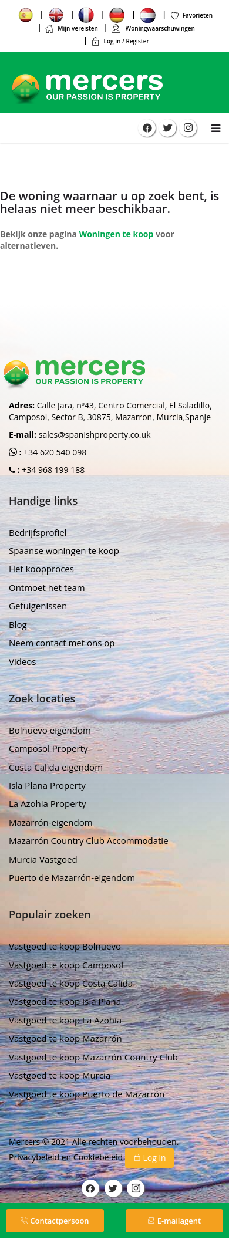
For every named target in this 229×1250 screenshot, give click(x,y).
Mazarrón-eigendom (51, 822)
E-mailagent (174, 1220)
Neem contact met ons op (61, 642)
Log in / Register (119, 41)
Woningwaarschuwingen (153, 28)
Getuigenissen (38, 606)
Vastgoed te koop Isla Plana (65, 1001)
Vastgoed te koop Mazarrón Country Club (93, 1057)
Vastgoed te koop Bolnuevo (65, 946)
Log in (149, 1157)
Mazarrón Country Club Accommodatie (89, 840)
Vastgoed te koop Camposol (66, 965)
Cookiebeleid (99, 1157)
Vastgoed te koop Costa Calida (71, 983)
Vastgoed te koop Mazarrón (65, 1038)
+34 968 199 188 (52, 469)
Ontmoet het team (47, 587)
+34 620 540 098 (54, 452)
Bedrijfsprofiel (38, 532)
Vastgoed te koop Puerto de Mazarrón (86, 1094)
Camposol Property (48, 748)
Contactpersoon (55, 1220)
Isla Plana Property (47, 785)
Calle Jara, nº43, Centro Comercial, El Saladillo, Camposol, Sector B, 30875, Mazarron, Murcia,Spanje (110, 411)
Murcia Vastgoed (43, 859)
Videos (22, 661)
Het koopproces (41, 569)
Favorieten (191, 15)
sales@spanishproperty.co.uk (95, 434)
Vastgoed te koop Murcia (59, 1075)
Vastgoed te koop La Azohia (65, 1020)
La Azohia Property (47, 803)
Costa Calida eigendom (56, 767)
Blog (18, 624)
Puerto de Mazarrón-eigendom (72, 877)
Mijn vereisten (71, 28)
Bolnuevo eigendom (50, 730)
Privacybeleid (35, 1157)
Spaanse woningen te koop (64, 550)
